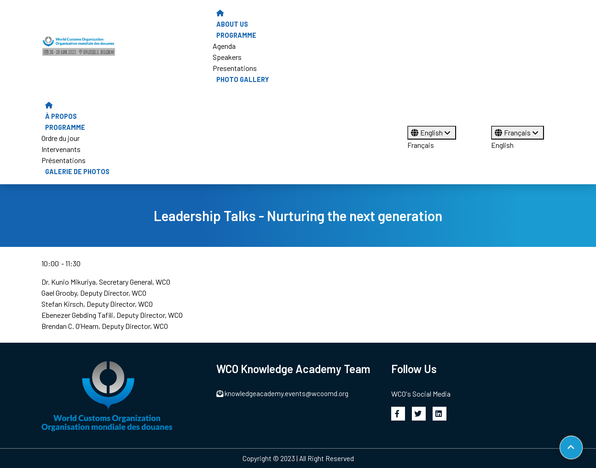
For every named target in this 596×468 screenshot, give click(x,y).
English (431, 132)
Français (420, 144)
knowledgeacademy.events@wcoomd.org (282, 393)
